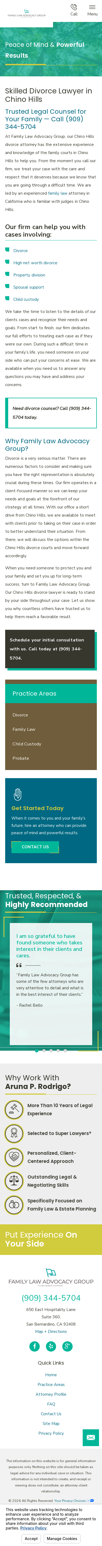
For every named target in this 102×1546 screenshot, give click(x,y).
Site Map (51, 1423)
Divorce (20, 250)
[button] (91, 1437)
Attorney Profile (51, 1394)
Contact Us (51, 1414)
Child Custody (27, 744)
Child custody (26, 299)
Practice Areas (51, 1384)
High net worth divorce (35, 263)
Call (74, 10)
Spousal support (28, 287)
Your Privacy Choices (74, 1500)
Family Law (24, 729)
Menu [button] (92, 10)
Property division (29, 275)
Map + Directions (51, 1331)
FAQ (51, 1404)
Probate (21, 758)
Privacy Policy (51, 1433)
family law (57, 193)
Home (51, 1375)
